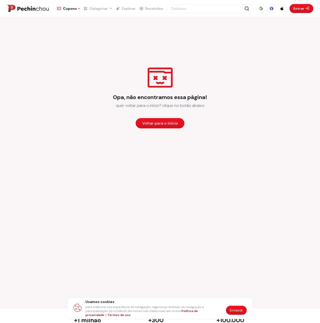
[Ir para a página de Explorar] (125, 8)
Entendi (236, 310)
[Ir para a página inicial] (28, 8)
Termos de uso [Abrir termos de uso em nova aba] (119, 315)
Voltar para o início (160, 123)
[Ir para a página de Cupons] (68, 8)
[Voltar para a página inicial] (160, 123)
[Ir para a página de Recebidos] (151, 8)
